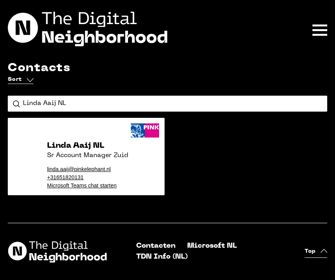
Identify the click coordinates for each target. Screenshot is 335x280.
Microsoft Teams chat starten (82, 185)
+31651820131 (65, 177)
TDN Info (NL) (162, 257)
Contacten (155, 246)
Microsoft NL (212, 246)
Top (316, 251)
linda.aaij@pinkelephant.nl (79, 169)
